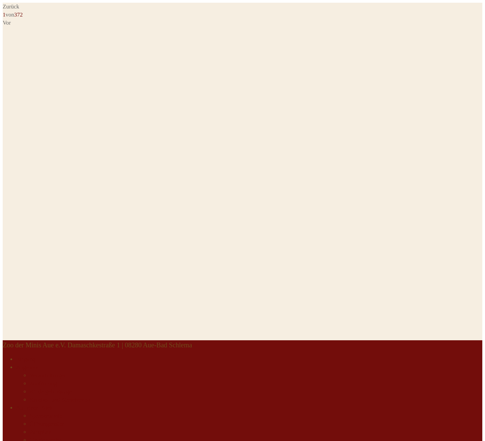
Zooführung (43, 383)
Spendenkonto (46, 416)
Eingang (25, 359)
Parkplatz (40, 432)
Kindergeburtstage (51, 391)
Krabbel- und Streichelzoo (60, 400)
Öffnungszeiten (47, 424)
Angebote (27, 367)
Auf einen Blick (34, 408)
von (13, 14)
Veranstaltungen (48, 375)
